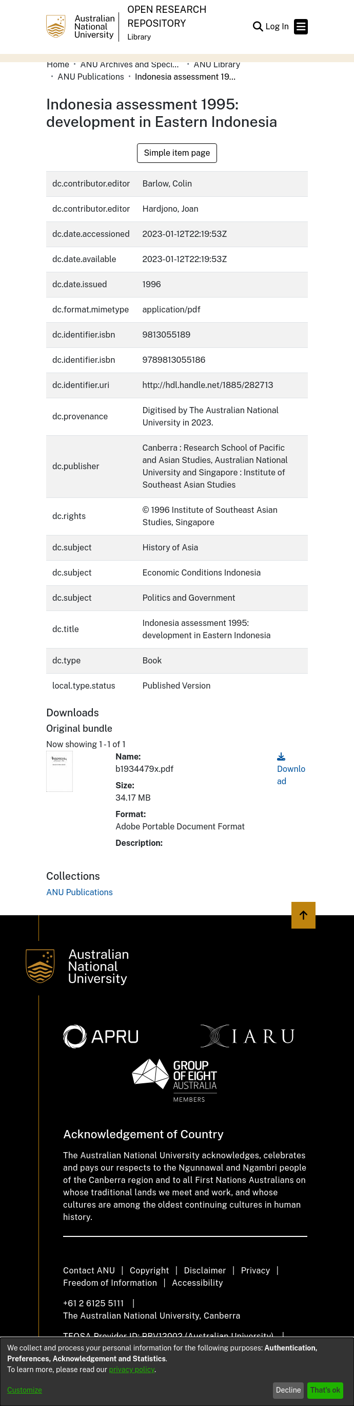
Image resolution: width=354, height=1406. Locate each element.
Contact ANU (89, 1270)
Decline (288, 1390)
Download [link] (291, 769)
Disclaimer (205, 1270)
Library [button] (139, 37)
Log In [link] (277, 26)
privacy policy (131, 1369)
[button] (257, 27)
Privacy (255, 1270)
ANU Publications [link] (90, 77)
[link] (79, 892)
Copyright (149, 1270)
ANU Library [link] (216, 64)
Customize (24, 1390)
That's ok (325, 1390)
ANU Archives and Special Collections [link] (131, 64)
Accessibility (197, 1283)
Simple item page (177, 153)
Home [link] (58, 64)
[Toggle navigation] (301, 26)
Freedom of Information (110, 1283)
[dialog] (177, 1372)
